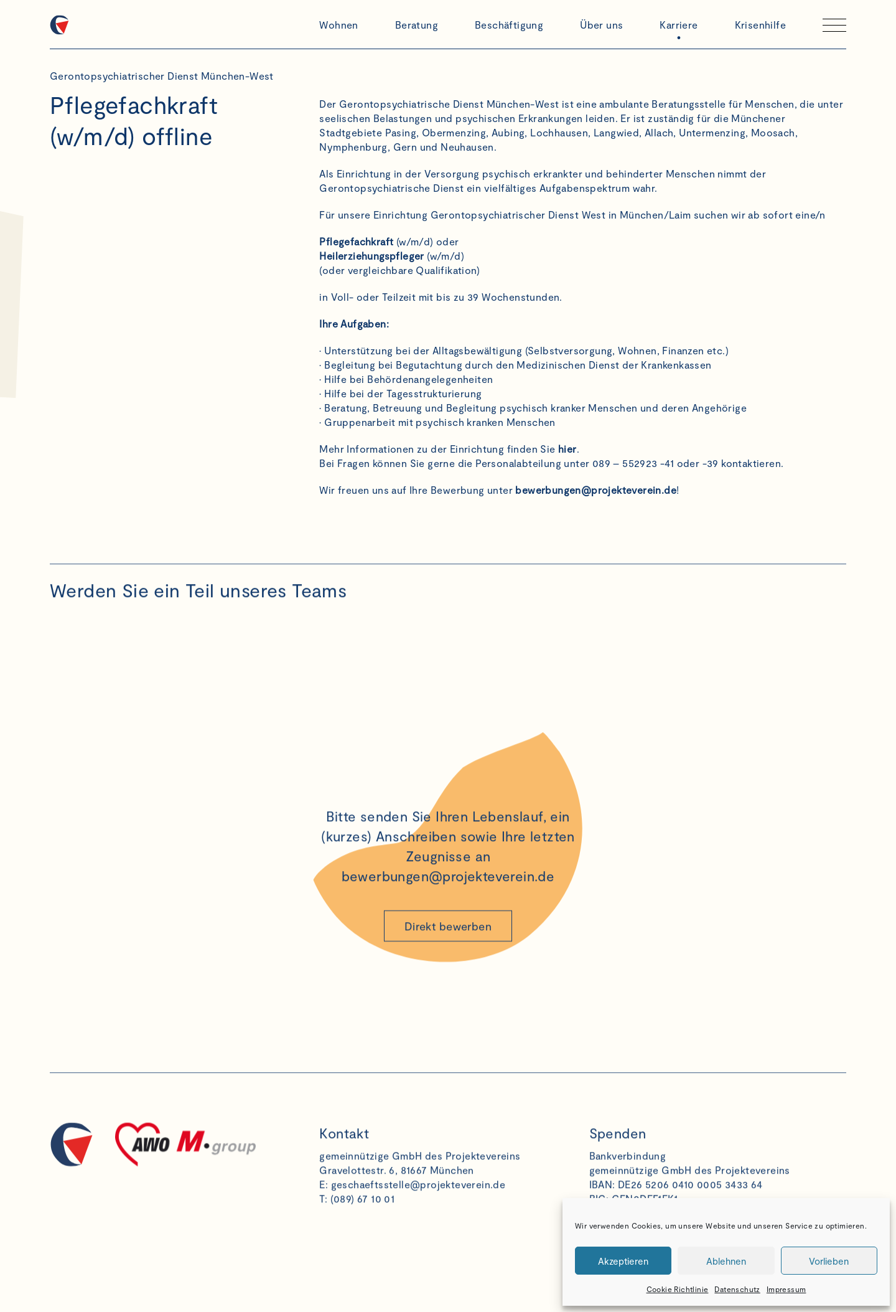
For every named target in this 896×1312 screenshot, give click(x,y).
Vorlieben (829, 1261)
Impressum (786, 1289)
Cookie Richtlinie (677, 1289)
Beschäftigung (509, 25)
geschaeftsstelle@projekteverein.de (418, 1195)
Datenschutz (737, 1289)
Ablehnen (726, 1261)
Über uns (601, 25)
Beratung (416, 25)
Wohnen (338, 25)
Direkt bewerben (448, 937)
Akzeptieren (623, 1261)
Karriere (679, 25)
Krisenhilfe (760, 25)
